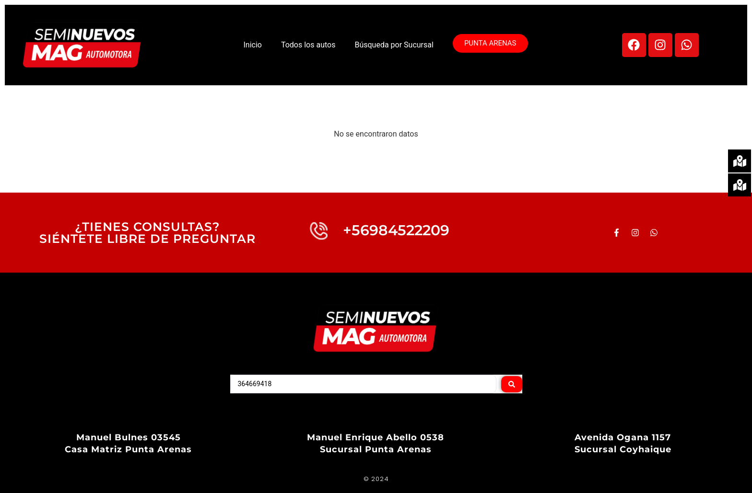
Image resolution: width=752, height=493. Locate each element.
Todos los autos (308, 44)
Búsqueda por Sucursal (393, 44)
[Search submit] (511, 384)
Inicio (252, 44)
